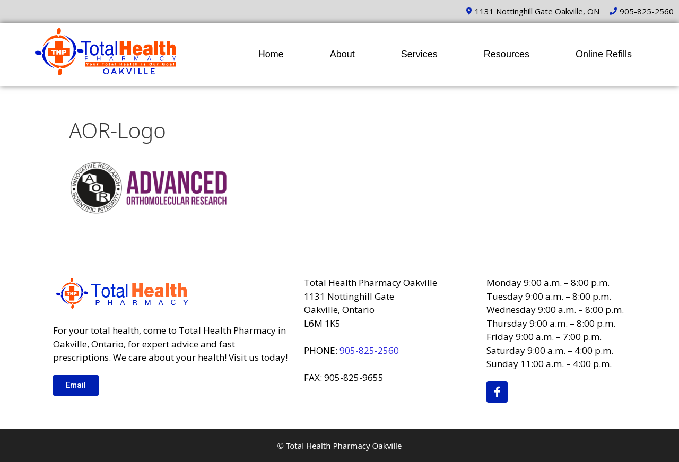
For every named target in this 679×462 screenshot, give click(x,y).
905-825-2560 (369, 350)
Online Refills (604, 54)
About (342, 54)
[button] (76, 385)
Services (419, 54)
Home (271, 54)
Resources (506, 54)
